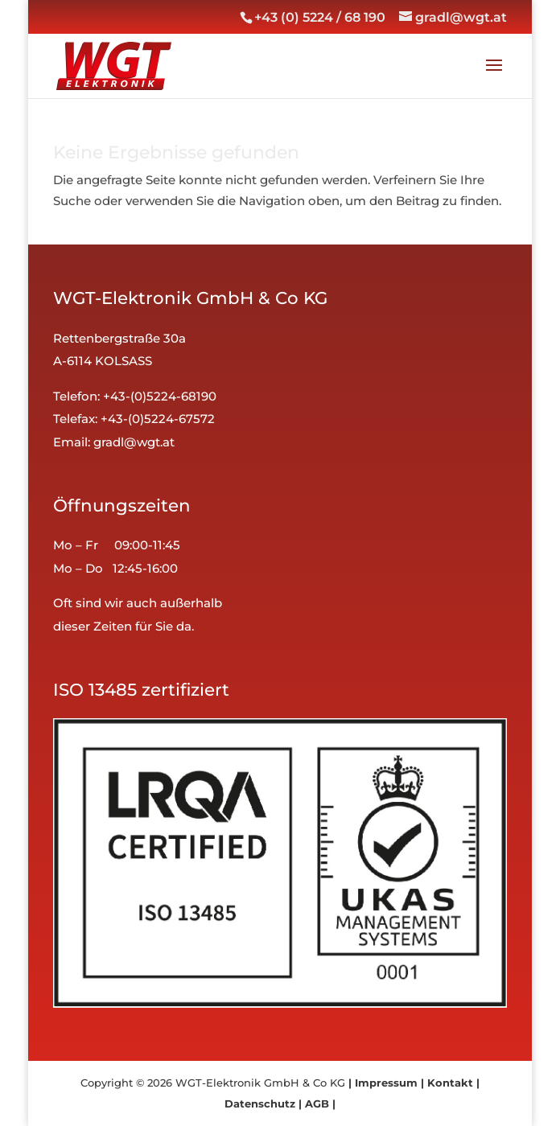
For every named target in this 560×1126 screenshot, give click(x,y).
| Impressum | (386, 1082)
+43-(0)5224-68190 (159, 396)
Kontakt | (452, 1082)
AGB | (319, 1103)
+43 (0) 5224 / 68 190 (319, 17)
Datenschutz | (263, 1103)
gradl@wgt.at (134, 442)
